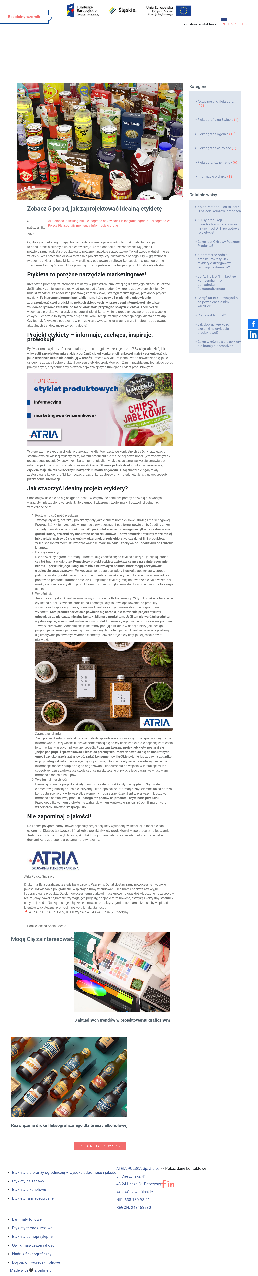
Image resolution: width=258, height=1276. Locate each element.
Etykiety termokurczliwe (32, 1228)
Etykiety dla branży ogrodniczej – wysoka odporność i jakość (64, 1172)
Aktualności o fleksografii (217, 101)
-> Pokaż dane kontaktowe (183, 1168)
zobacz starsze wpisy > (100, 1146)
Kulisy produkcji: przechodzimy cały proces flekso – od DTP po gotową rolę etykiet (218, 226)
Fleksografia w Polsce (214, 148)
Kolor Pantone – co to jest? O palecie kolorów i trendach (219, 209)
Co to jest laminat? (212, 315)
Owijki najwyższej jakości (33, 1245)
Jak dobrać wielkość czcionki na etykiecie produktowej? (213, 328)
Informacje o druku (212, 176)
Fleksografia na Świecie (215, 120)
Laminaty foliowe (27, 1219)
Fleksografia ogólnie (213, 134)
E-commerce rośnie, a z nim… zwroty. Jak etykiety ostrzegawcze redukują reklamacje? (215, 261)
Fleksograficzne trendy (215, 162)
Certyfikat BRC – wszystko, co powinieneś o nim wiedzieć (218, 302)
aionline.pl (44, 1270)
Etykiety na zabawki (29, 1181)
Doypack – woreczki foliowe (36, 1262)
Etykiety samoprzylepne (32, 1236)
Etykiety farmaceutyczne (33, 1198)
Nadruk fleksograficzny (31, 1254)
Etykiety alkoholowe (29, 1189)
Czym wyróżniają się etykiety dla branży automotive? (219, 344)
